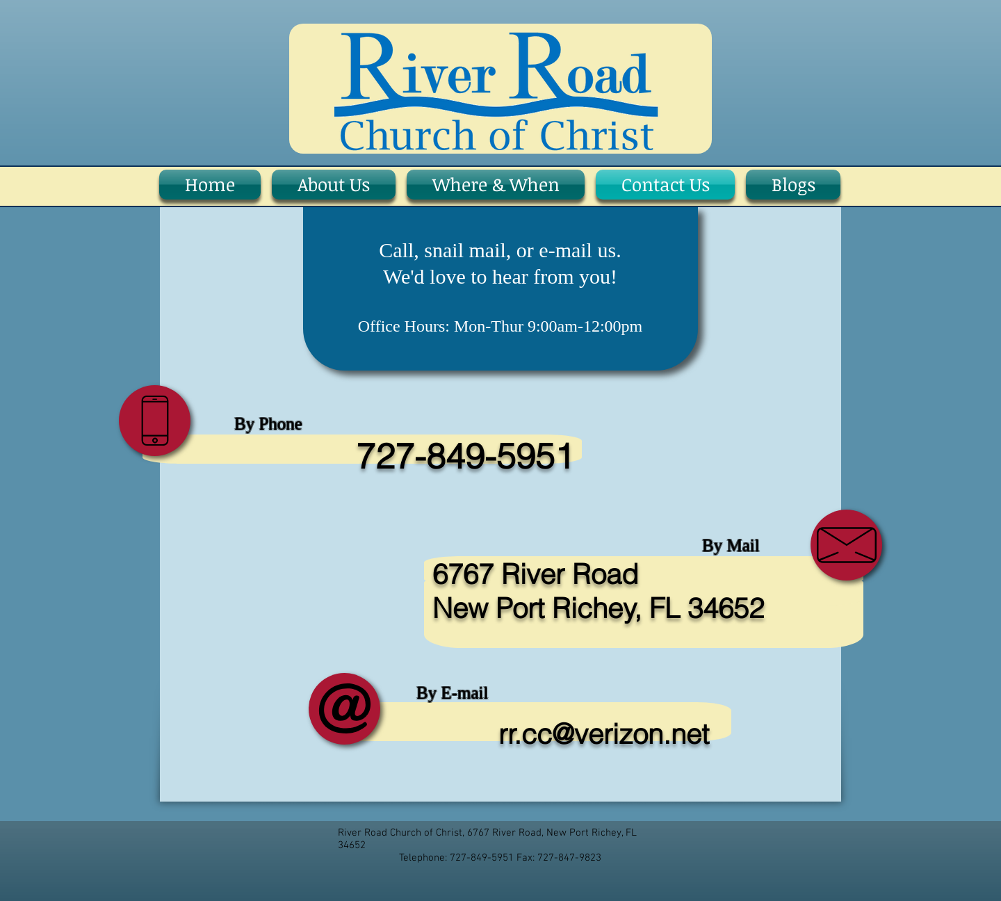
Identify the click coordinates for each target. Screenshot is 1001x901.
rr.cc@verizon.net (603, 734)
